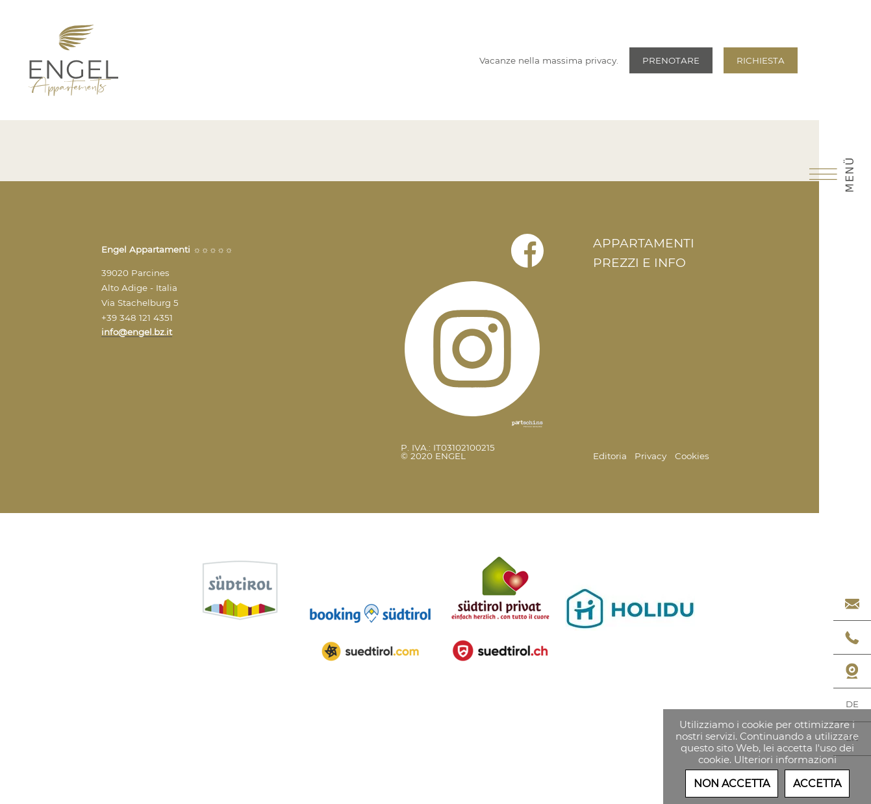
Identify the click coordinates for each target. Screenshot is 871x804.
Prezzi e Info (639, 262)
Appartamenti (643, 243)
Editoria (610, 456)
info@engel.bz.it (136, 332)
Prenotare (671, 60)
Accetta (817, 783)
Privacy (650, 456)
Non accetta (732, 783)
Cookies (692, 456)
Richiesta (761, 60)
